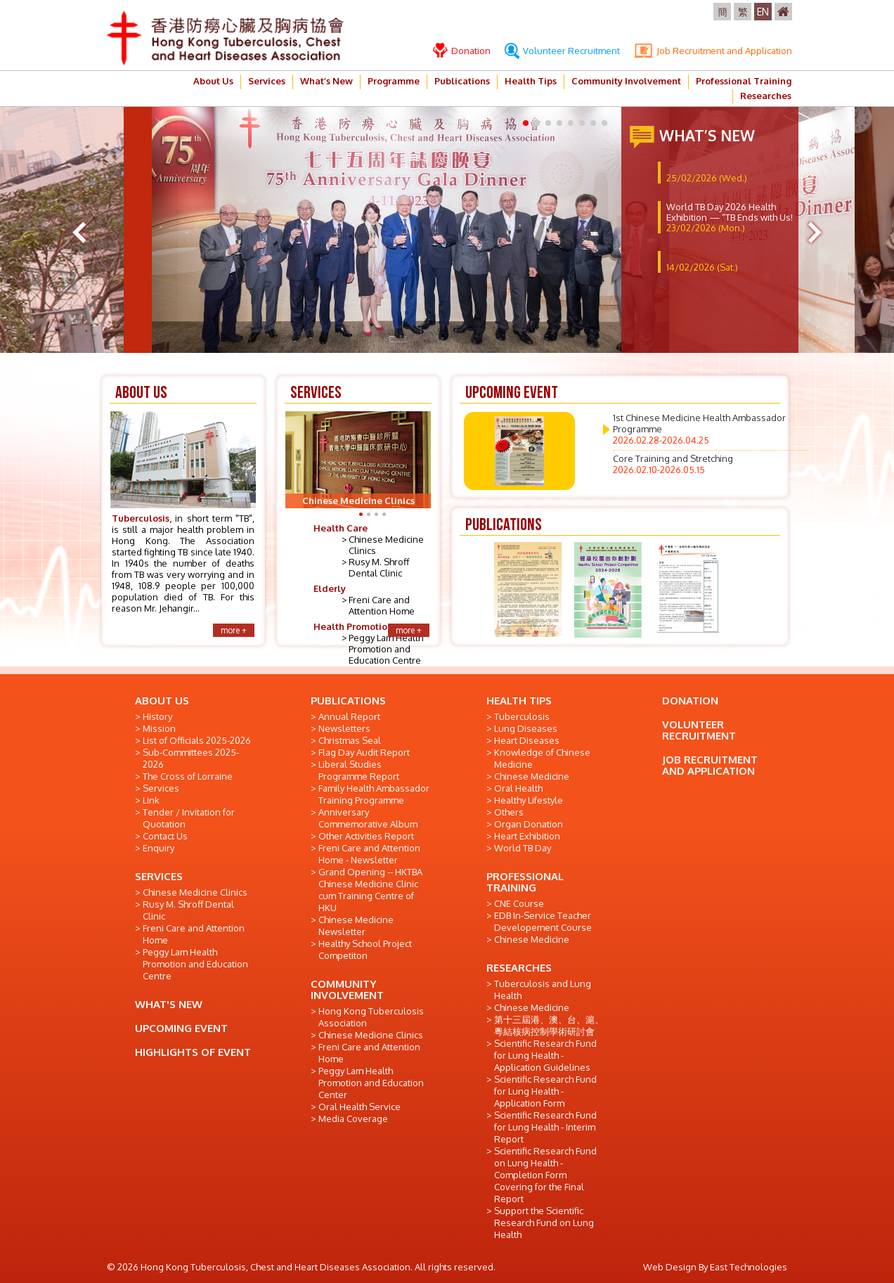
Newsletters (344, 728)
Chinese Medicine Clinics (195, 892)
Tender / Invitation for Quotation (189, 818)
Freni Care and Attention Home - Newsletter (369, 853)
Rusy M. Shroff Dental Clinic (379, 567)
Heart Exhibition (527, 836)
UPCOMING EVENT (181, 1028)
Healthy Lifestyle (528, 800)
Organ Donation (528, 824)
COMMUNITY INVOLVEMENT (347, 989)
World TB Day (522, 847)
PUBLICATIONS (348, 700)
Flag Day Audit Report (364, 752)
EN (763, 12)
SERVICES (159, 876)
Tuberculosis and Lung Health (542, 989)
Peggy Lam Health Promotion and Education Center (371, 1082)
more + (234, 630)
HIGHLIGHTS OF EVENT (193, 1052)
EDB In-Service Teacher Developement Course (543, 921)
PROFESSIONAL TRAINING (525, 882)
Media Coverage (353, 1118)
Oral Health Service (359, 1106)
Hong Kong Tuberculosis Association (371, 1017)
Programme (394, 80)
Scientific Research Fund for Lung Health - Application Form (545, 1091)
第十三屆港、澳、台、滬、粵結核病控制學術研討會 (549, 1025)
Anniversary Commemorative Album (367, 818)
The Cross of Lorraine (188, 776)
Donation (462, 50)
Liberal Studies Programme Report (358, 770)
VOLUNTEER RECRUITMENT (699, 730)
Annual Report (349, 716)
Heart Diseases (526, 740)
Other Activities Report (366, 836)
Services (266, 80)
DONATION (690, 700)
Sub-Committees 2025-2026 (191, 758)
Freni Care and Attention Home (382, 605)
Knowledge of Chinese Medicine (542, 758)
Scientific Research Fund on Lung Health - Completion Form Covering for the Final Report (545, 1174)
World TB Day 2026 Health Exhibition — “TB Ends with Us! (729, 217)
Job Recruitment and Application (713, 50)
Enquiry (158, 847)
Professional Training (743, 80)
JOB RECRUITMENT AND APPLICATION (710, 765)
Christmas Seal (349, 740)
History (157, 716)
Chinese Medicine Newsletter (356, 925)
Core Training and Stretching (673, 464)
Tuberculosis (522, 716)
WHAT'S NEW (168, 1004)
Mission (159, 728)
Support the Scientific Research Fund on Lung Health (544, 1222)
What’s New (326, 80)
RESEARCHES (519, 967)
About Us (213, 80)
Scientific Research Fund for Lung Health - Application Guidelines (545, 1055)
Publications (462, 80)
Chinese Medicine (531, 776)
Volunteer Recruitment (562, 50)
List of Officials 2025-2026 (197, 740)
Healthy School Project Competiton (365, 949)
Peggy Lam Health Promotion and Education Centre (386, 649)
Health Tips (531, 80)
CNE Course (519, 903)
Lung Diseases (525, 728)
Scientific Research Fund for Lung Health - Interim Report (545, 1127)
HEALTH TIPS (519, 700)
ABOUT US (162, 700)
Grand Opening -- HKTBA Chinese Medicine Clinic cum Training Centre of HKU (370, 889)
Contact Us (165, 836)
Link (151, 800)
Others (509, 812)
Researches (765, 95)
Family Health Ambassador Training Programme (373, 794)
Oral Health (518, 788)
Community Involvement (626, 80)
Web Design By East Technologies (715, 1266)
